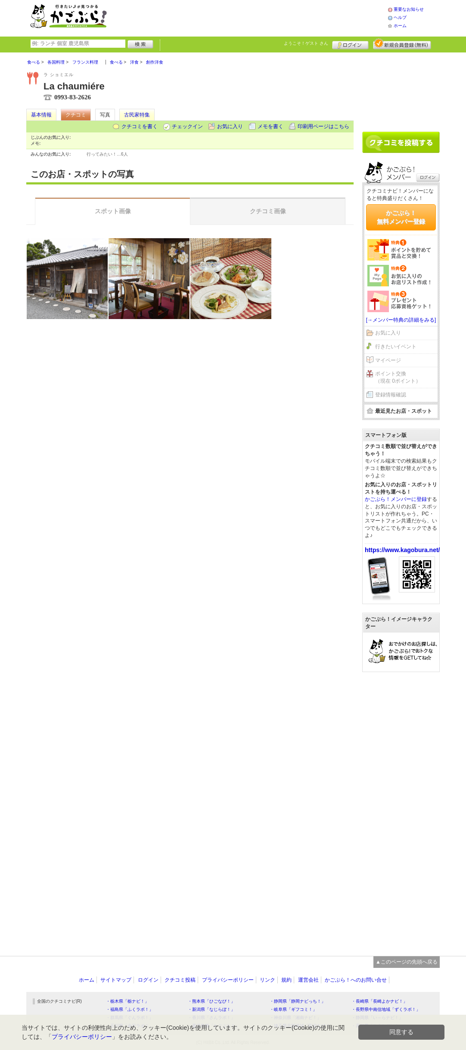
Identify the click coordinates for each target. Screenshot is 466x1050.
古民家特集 (137, 115)
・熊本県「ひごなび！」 (211, 1001)
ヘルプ (400, 17)
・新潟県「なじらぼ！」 (211, 1009)
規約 (286, 980)
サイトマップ (115, 980)
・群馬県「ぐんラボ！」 (129, 1017)
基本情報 (41, 115)
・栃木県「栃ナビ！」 (127, 1001)
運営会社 (308, 980)
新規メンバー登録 (402, 43)
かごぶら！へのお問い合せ (356, 980)
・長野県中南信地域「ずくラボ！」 (385, 1009)
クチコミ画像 (268, 211)
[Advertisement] (256, 17)
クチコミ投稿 (180, 980)
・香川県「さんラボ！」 (211, 1017)
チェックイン (187, 126)
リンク (267, 980)
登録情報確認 (390, 395)
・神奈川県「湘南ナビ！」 (295, 1017)
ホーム (400, 25)
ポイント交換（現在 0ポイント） (398, 377)
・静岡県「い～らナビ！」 (377, 1017)
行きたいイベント (395, 347)
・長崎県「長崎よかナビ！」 (379, 1001)
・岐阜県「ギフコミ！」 (293, 1009)
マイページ (388, 360)
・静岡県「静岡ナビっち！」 (298, 1001)
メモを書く (270, 126)
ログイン (350, 43)
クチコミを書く (139, 126)
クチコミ (75, 115)
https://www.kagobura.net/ (402, 549)
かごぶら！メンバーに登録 (396, 499)
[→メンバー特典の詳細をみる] (401, 320)
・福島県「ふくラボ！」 (129, 1009)
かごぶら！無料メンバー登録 (401, 217)
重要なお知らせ (409, 9)
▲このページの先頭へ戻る (407, 962)
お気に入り (230, 126)
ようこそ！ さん (306, 43)
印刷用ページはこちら (323, 126)
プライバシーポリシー (228, 980)
